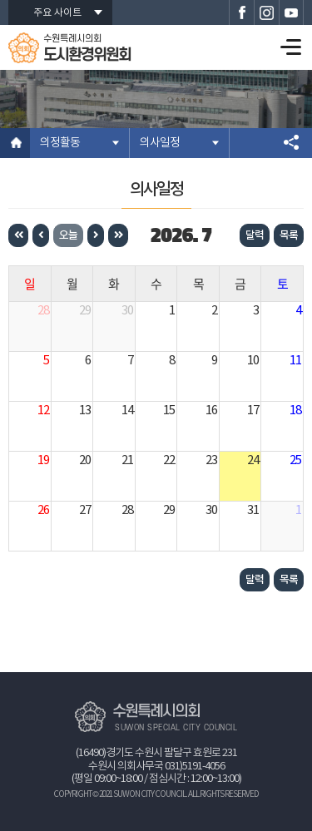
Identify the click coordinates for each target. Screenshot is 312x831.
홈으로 (15, 143)
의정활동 (60, 143)
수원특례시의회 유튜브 (291, 12)
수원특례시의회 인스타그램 (266, 12)
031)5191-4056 (195, 766)
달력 (254, 235)
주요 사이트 (57, 12)
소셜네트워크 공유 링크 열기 (291, 143)
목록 (289, 235)
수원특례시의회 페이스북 (241, 12)
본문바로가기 (0, 0)
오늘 (68, 235)
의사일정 (160, 143)
